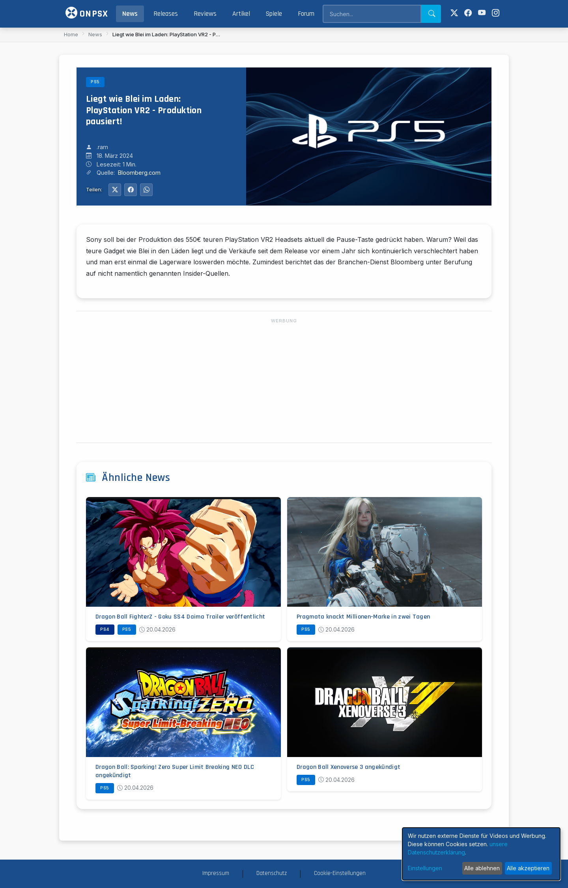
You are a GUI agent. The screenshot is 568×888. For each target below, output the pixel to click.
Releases (165, 13)
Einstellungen (425, 868)
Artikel (241, 13)
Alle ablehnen (482, 868)
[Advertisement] (284, 381)
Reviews (205, 13)
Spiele (274, 13)
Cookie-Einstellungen (340, 873)
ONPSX (86, 13)
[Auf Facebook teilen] (130, 189)
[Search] (372, 14)
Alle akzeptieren (528, 868)
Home (71, 34)
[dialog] (481, 854)
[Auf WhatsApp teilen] (146, 189)
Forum (306, 13)
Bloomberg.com (139, 172)
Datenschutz (271, 873)
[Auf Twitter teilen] (114, 189)
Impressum (215, 873)
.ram (102, 147)
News (130, 13)
